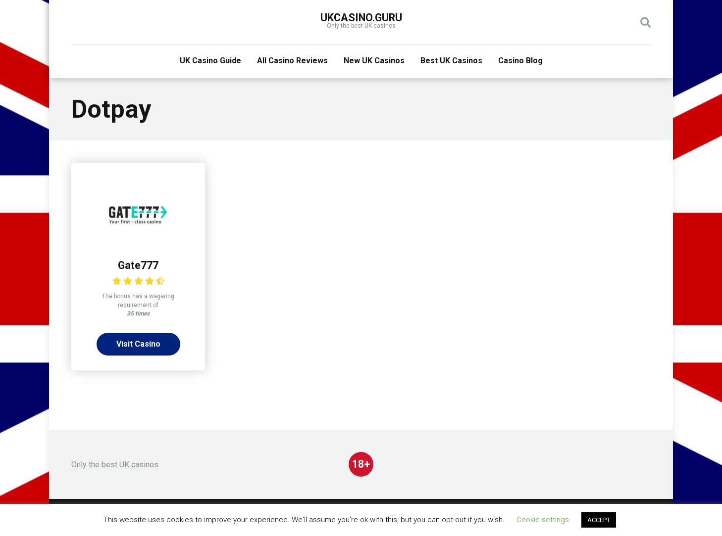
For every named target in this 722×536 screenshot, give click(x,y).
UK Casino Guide (210, 60)
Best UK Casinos (451, 60)
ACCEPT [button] (598, 520)
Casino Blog (520, 60)
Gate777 (138, 265)
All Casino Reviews (292, 60)
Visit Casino (138, 344)
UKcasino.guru (361, 17)
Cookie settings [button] (542, 519)
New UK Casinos (374, 60)
